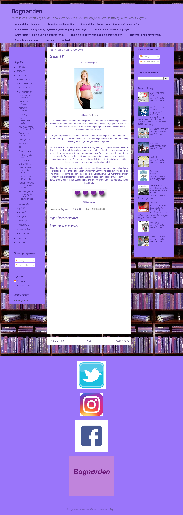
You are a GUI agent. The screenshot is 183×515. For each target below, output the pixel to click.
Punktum (154, 202)
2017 (19, 71)
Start (89, 341)
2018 (19, 67)
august (22, 204)
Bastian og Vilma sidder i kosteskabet (26, 158)
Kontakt (65, 40)
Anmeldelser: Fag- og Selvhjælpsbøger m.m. (39, 34)
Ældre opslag (122, 341)
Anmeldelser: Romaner (28, 24)
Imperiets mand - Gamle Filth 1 (26, 128)
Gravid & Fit (24, 143)
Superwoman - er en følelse (25, 178)
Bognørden (27, 11)
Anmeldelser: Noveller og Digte (112, 29)
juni (21, 212)
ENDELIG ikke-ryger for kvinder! (25, 170)
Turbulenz (93, 115)
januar (22, 233)
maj (21, 216)
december (24, 79)
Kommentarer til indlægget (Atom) (95, 348)
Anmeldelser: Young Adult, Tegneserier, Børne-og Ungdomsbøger (51, 29)
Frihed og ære (25, 151)
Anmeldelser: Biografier (61, 24)
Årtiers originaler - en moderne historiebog (26, 185)
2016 (19, 75)
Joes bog (23, 114)
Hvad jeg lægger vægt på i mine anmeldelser (96, 34)
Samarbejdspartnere (27, 40)
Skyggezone (24, 139)
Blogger (112, 509)
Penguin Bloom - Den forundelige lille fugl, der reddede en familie (159, 189)
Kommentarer (23, 265)
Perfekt (153, 157)
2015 (19, 238)
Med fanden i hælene (25, 96)
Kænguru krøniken (24, 109)
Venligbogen (155, 222)
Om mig (50, 40)
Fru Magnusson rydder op (157, 172)
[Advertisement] (89, 314)
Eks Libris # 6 (25, 164)
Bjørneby (154, 143)
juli (21, 208)
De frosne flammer (159, 129)
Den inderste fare (25, 134)
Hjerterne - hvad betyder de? (145, 34)
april (21, 220)
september (24, 92)
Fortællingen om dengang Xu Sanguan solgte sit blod (26, 195)
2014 (19, 242)
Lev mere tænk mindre (157, 108)
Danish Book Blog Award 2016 (25, 121)
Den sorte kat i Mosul (157, 94)
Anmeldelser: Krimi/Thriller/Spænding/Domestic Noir (110, 24)
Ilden (21, 147)
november (24, 83)
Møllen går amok (157, 236)
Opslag (20, 260)
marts (22, 225)
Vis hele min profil (22, 285)
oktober (22, 87)
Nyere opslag (57, 341)
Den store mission (23, 103)
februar (23, 229)
